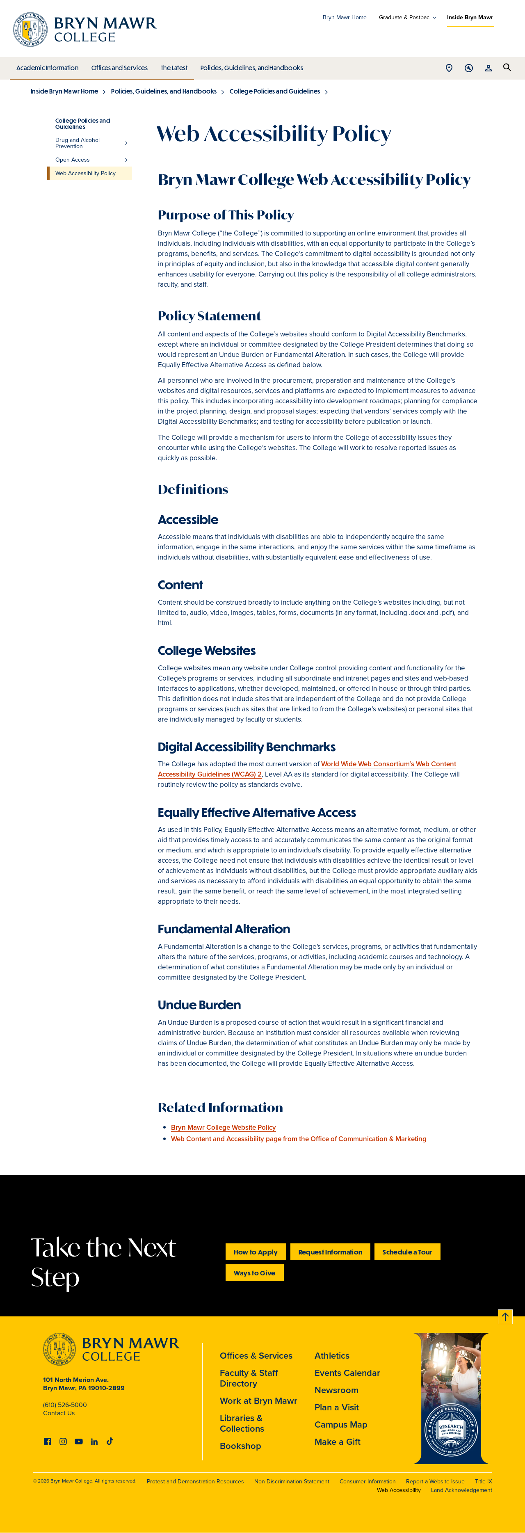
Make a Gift (338, 1441)
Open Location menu (449, 68)
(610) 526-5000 (65, 1405)
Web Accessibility (399, 1490)
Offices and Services (118, 65)
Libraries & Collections (242, 1423)
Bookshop (240, 1446)
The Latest (172, 65)
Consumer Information (368, 1481)
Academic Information (47, 65)
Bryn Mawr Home (345, 17)
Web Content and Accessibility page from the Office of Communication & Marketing (299, 1139)
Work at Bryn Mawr (258, 1400)
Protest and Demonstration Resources (195, 1481)
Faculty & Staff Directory (249, 1378)
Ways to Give (254, 1273)
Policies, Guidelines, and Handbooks (249, 65)
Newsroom (336, 1390)
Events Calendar (347, 1373)
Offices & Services (256, 1355)
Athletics (332, 1355)
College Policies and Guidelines (275, 91)
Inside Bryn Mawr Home (64, 91)
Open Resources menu (488, 68)
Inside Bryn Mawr (470, 17)
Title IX (483, 1481)
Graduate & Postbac (404, 18)
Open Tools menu (468, 68)
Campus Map (341, 1424)
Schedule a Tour (407, 1252)
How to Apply (256, 1252)
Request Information (331, 1252)
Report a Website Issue (435, 1481)
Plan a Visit (337, 1407)
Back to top (506, 1315)
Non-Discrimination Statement (291, 1481)
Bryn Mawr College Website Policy (223, 1127)
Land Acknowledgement (461, 1490)
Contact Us (59, 1413)
